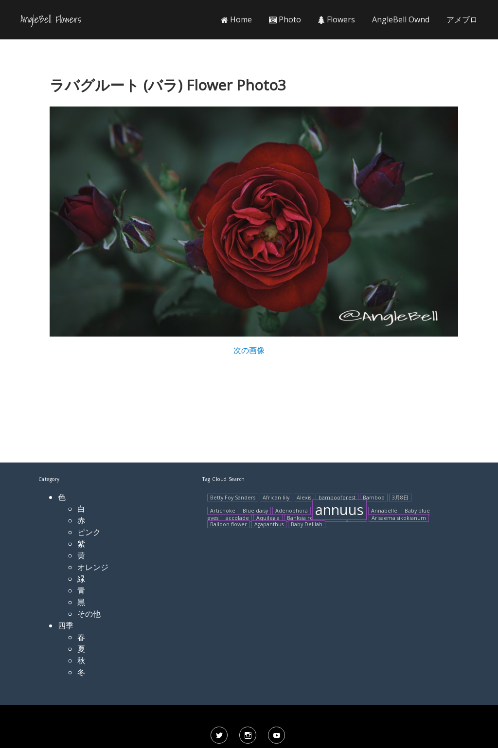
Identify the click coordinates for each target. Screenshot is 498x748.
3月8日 (400, 497)
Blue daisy (255, 510)
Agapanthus (269, 524)
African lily (276, 497)
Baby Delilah (306, 524)
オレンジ (92, 567)
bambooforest (337, 497)
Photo (285, 19)
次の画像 (249, 350)
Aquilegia (268, 518)
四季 (65, 625)
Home (236, 19)
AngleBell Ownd (400, 19)
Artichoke (222, 510)
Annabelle (384, 510)
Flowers (336, 19)
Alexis (304, 497)
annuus (339, 509)
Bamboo (374, 497)
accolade (237, 518)
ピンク (89, 532)
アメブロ (462, 19)
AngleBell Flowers (50, 19)
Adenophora (291, 510)
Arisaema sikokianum (399, 518)
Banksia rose (303, 518)
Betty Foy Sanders (232, 497)
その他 (89, 613)
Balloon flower (228, 524)
